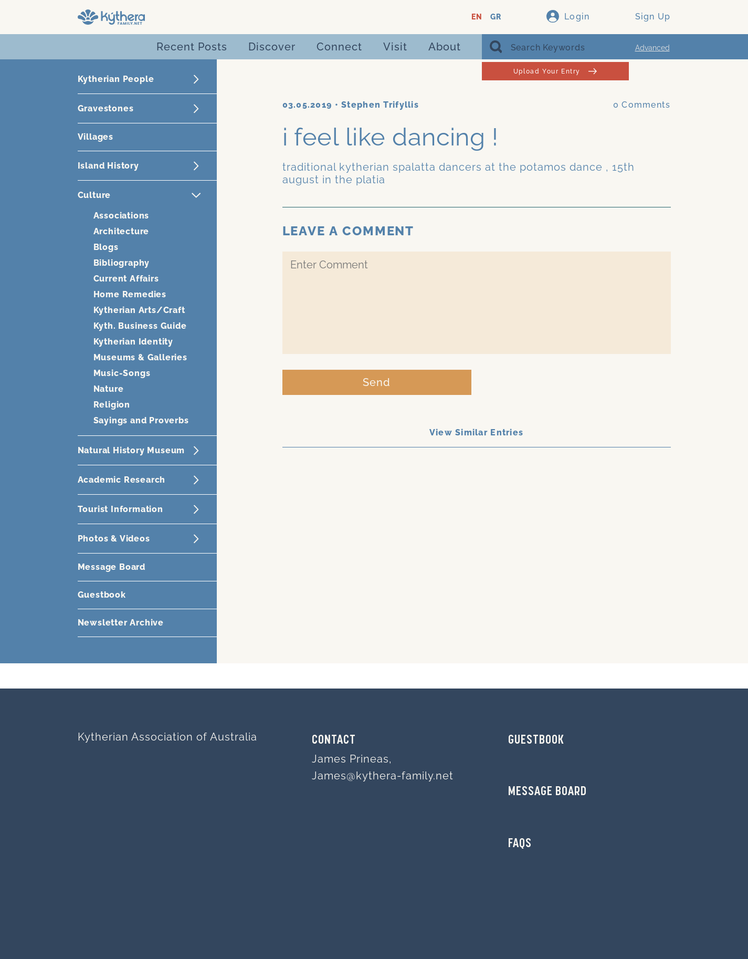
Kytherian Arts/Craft (139, 310)
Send (377, 382)
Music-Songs (122, 373)
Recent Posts (191, 46)
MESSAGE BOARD (547, 792)
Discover (272, 46)
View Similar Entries (476, 432)
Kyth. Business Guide (140, 326)
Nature (108, 389)
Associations (121, 216)
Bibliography (121, 263)
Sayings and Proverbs (141, 420)
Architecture (121, 231)
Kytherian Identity (133, 342)
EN (476, 17)
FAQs (520, 844)
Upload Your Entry (555, 71)
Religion (111, 405)
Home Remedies (129, 294)
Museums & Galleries (140, 357)
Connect (339, 46)
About (444, 46)
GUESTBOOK (536, 740)
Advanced (652, 48)
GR (495, 17)
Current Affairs (126, 279)
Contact (334, 740)
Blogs (106, 247)
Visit (395, 46)
